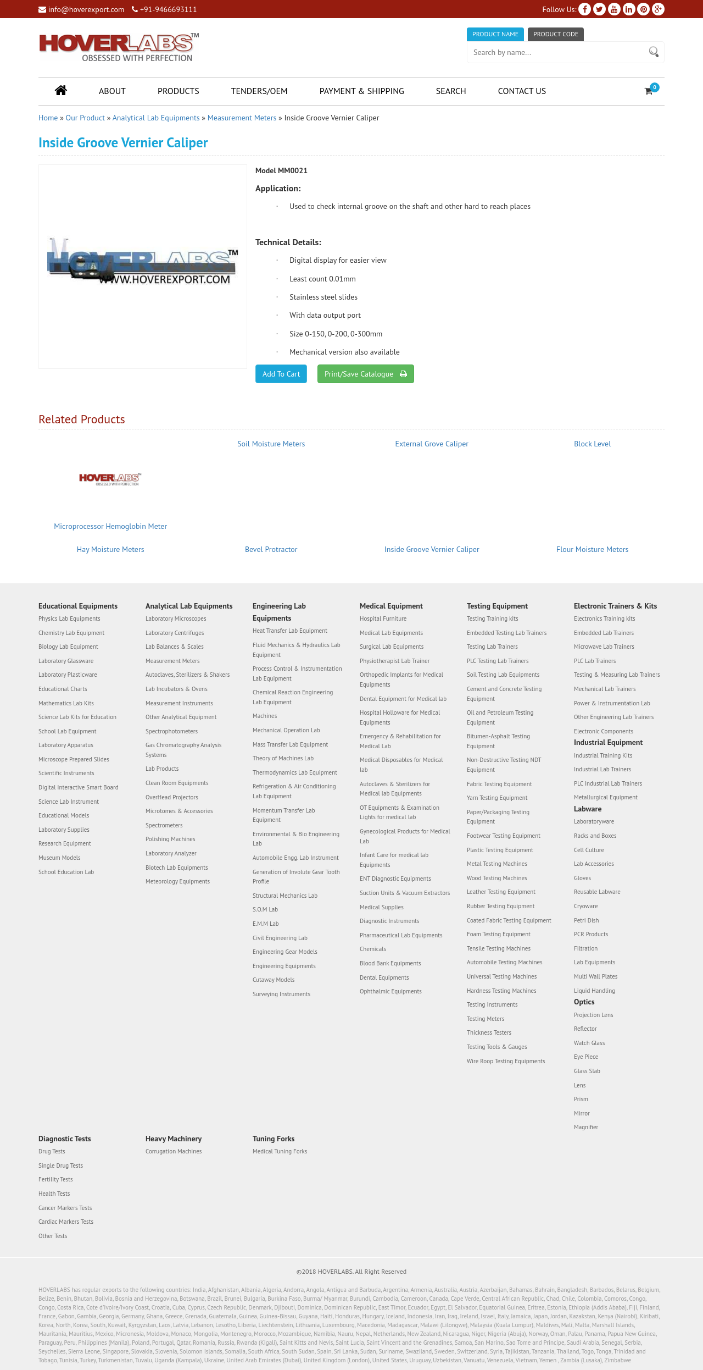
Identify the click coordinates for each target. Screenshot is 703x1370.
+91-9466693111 (164, 9)
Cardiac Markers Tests (65, 1221)
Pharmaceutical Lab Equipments (401, 935)
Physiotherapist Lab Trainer (394, 661)
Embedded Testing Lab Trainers (506, 633)
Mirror (582, 1113)
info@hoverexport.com (81, 9)
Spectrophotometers (172, 731)
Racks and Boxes (595, 835)
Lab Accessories (594, 864)
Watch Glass (589, 1043)
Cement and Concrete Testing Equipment (504, 694)
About (112, 90)
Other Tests (52, 1236)
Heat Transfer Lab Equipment (290, 630)
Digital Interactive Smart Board (78, 787)
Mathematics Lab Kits (66, 703)
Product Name (495, 34)
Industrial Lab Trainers (602, 769)
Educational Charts (62, 689)
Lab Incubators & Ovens (177, 689)
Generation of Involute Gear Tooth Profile (296, 877)
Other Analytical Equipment (181, 717)
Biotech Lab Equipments (177, 867)
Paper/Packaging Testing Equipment (498, 817)
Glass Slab (587, 1071)
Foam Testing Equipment (499, 934)
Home (48, 118)
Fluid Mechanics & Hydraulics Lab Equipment (297, 650)
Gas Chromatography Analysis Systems (183, 750)
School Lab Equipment (67, 731)
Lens (579, 1085)
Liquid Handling (594, 991)
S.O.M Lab (265, 909)
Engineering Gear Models (285, 951)
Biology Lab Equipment (68, 646)
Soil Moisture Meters (271, 444)
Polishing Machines (171, 839)
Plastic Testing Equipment (500, 850)
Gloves (582, 878)
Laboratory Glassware (65, 661)
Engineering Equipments (284, 966)
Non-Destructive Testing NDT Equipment (504, 765)
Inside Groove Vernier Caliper (431, 549)
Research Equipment (64, 843)
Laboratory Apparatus (65, 745)
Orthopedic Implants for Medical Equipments (401, 679)
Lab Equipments (594, 962)
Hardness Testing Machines (502, 991)
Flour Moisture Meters (592, 549)
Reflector (585, 1028)
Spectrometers (164, 825)
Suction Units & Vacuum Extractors (405, 893)
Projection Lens (593, 1015)
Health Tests (54, 1193)
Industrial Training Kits (603, 755)
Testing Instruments (492, 1004)
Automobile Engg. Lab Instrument (296, 857)
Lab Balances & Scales (175, 646)
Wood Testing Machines (497, 878)
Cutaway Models (273, 980)
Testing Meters (485, 1019)
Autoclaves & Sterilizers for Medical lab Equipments (395, 789)
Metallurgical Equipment (606, 797)
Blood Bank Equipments (390, 963)
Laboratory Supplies (64, 829)
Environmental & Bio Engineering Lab (296, 839)
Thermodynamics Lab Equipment (295, 772)
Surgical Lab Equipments (391, 646)
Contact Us (522, 90)
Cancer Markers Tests (65, 1208)
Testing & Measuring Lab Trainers (617, 674)
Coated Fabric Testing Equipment (509, 920)
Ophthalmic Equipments (391, 991)
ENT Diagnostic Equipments (395, 878)
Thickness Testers (489, 1032)
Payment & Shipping (362, 90)
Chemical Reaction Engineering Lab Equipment (293, 697)
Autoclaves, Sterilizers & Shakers (188, 674)
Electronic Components (603, 731)
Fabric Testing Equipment (499, 784)
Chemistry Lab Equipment (71, 633)
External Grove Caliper (431, 444)
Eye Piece (586, 1056)
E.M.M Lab (266, 923)
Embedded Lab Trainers (604, 633)
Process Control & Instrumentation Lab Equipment (297, 673)
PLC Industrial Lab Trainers (608, 783)
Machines (265, 716)
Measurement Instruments (179, 703)
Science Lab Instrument (68, 801)
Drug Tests (51, 1151)
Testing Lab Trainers (492, 646)
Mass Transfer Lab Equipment (290, 744)
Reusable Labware (597, 892)
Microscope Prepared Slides (73, 759)
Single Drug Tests (60, 1165)
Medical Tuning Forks (280, 1151)
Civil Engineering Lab (280, 938)
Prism (581, 1099)
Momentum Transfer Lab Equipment (284, 815)
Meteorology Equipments (178, 881)
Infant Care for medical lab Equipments (394, 860)
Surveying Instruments (281, 994)
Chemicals (373, 949)
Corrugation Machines (174, 1151)
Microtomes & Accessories (179, 811)
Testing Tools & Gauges (497, 1047)
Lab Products (162, 768)
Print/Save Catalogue (365, 374)
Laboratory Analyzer (171, 853)
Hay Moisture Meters (110, 549)
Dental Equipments (384, 977)
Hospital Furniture (383, 618)
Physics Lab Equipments (69, 618)
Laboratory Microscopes (176, 618)
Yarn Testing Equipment (497, 798)
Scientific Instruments (66, 773)
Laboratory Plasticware (67, 674)
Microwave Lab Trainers (604, 646)
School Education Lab (66, 872)
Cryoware (586, 906)
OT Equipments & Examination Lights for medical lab (399, 812)
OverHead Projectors (172, 797)
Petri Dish (586, 920)
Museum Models (59, 857)
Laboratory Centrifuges (175, 633)
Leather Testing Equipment (501, 892)
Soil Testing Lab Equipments (503, 674)
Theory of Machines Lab (283, 758)
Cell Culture (589, 850)
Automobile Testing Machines (505, 962)
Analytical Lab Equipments (156, 118)
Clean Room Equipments (177, 783)
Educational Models (63, 815)
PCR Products (591, 934)
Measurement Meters (242, 118)
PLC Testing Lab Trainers (498, 661)
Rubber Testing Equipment (501, 906)
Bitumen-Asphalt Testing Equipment (498, 741)
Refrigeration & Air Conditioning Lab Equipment (294, 791)
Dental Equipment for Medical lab (403, 699)
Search (451, 90)
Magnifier (586, 1127)
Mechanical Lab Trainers (605, 689)
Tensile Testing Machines (499, 948)
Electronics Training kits (604, 618)
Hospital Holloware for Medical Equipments (400, 717)
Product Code (555, 34)
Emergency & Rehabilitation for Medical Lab (400, 741)
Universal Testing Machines (502, 976)
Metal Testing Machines (497, 864)
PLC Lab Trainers (595, 661)
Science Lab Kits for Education (77, 717)
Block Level (592, 444)
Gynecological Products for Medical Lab (405, 836)
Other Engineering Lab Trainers (614, 717)
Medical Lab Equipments (391, 633)
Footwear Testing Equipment (503, 835)
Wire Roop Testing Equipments (506, 1061)
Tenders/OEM (259, 90)
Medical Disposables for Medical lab (401, 765)
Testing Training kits (492, 618)
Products (178, 90)
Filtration (586, 948)
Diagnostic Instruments (390, 921)
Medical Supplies (382, 907)
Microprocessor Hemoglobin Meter (110, 526)
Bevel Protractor (271, 549)
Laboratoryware (594, 821)
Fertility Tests (55, 1179)
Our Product (85, 118)
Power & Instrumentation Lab (612, 703)
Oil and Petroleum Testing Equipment (500, 717)
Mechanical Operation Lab (286, 730)
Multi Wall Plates (595, 976)
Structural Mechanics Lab (285, 895)
